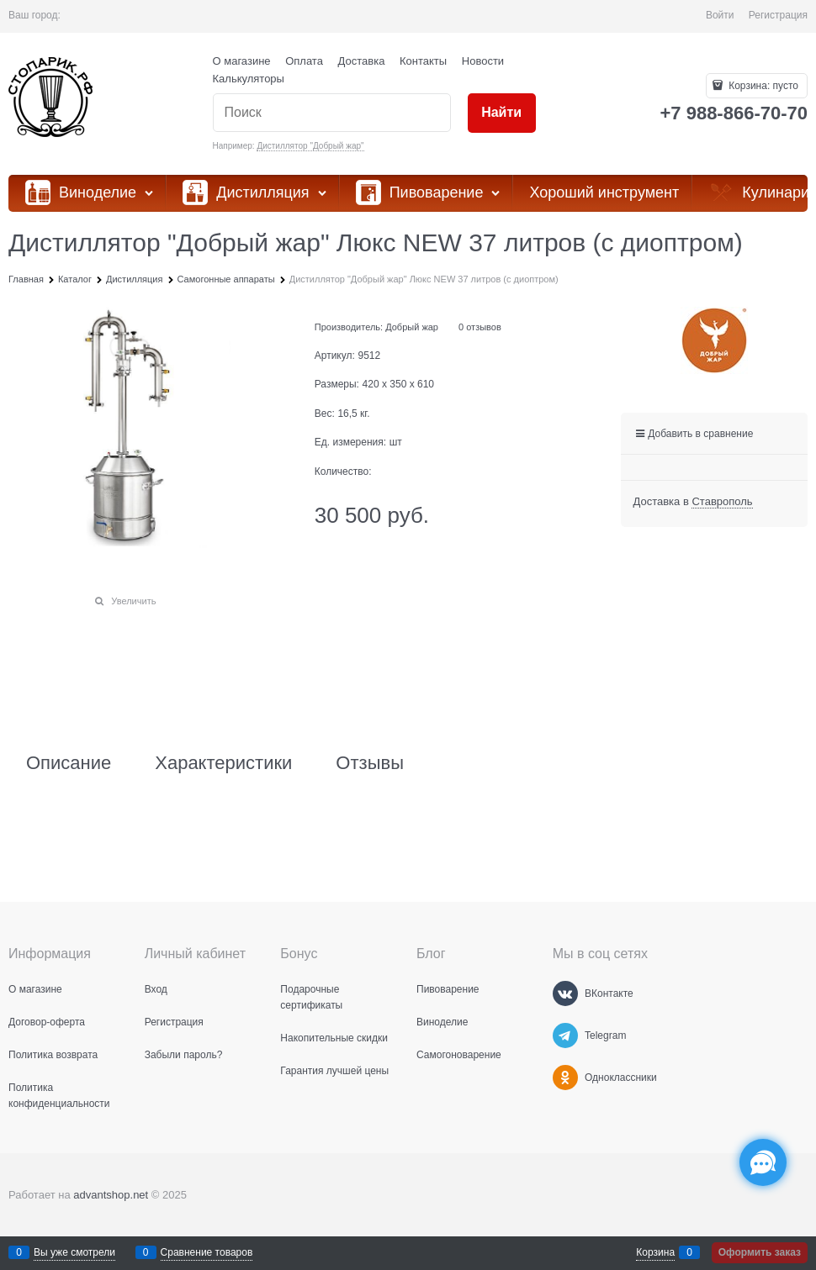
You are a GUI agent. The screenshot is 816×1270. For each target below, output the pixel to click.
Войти (720, 15)
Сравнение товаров (207, 1252)
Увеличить (133, 601)
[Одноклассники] (565, 1077)
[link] (721, 502)
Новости (483, 61)
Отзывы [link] (370, 763)
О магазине (242, 61)
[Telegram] (565, 1035)
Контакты (423, 61)
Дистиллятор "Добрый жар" (310, 145)
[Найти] (502, 113)
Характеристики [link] (223, 763)
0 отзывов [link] (479, 327)
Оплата (304, 61)
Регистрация (778, 15)
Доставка (361, 61)
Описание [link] (68, 763)
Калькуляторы (248, 78)
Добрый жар (411, 327)
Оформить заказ (759, 1252)
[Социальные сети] (763, 1162)
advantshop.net (110, 1194)
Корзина (655, 1252)
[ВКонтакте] (565, 993)
